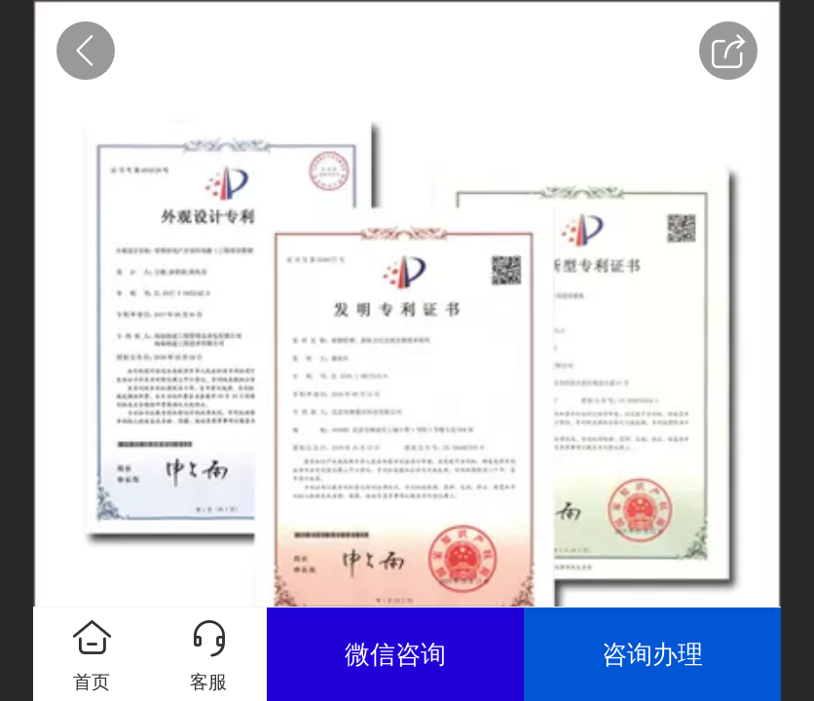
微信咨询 (395, 654)
